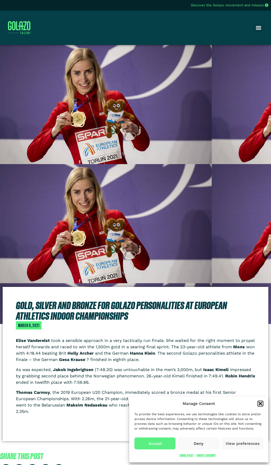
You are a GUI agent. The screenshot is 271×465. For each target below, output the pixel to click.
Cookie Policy (186, 455)
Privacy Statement (206, 455)
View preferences (242, 443)
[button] (260, 403)
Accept (155, 443)
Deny (199, 443)
